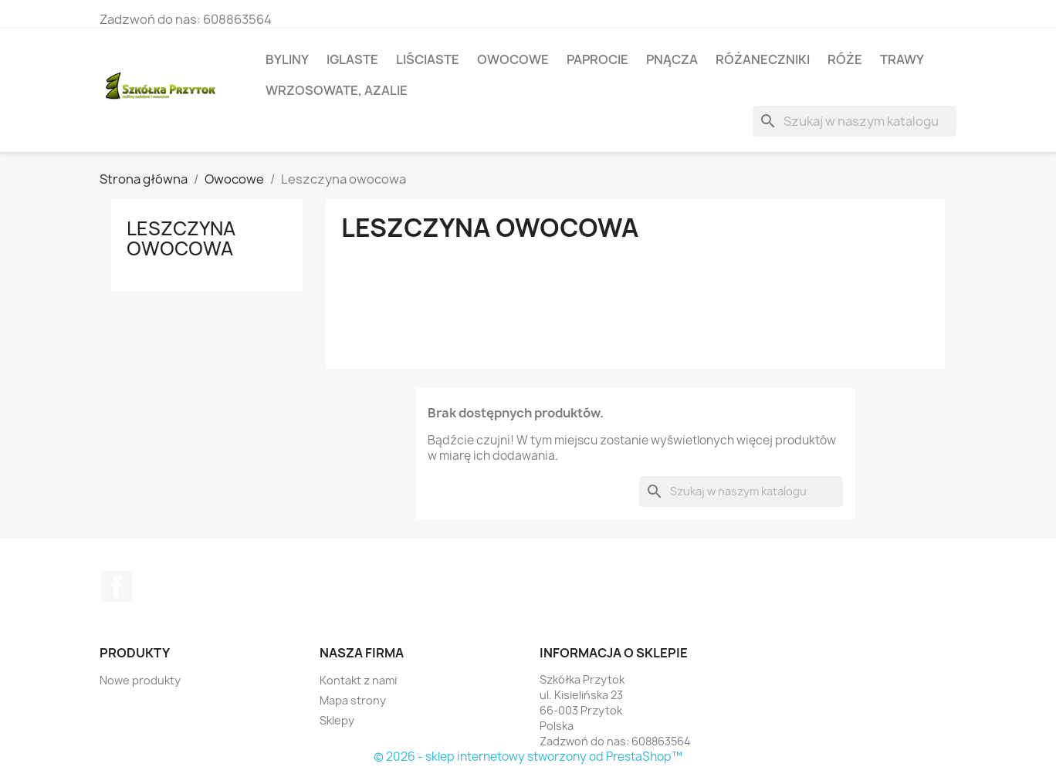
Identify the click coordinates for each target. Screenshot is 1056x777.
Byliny (287, 59)
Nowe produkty (140, 680)
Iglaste (352, 59)
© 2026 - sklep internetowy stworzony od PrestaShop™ (528, 756)
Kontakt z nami (358, 680)
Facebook (116, 586)
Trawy (902, 59)
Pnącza (672, 59)
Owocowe (513, 59)
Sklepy (337, 720)
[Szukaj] (854, 121)
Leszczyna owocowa (181, 238)
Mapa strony (353, 700)
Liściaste (427, 59)
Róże (845, 59)
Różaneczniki (763, 59)
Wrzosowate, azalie (337, 90)
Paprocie (597, 59)
